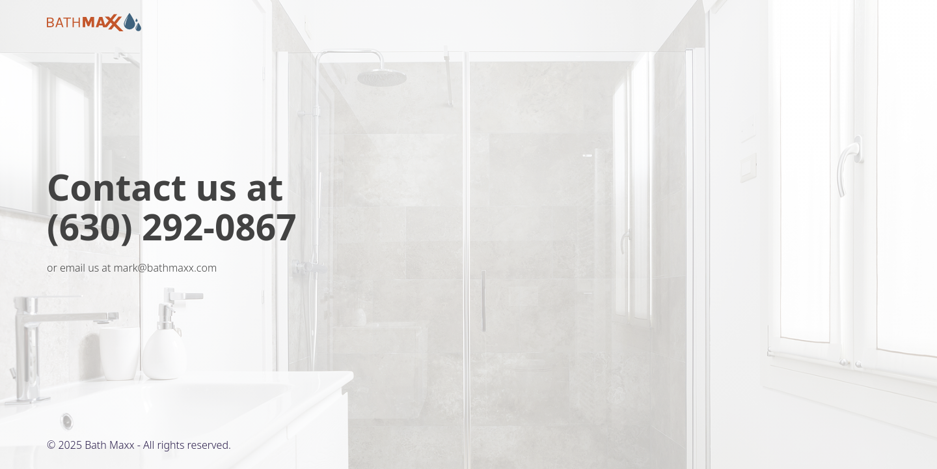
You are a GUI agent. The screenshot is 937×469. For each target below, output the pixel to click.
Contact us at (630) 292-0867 (172, 206)
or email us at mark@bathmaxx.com (132, 268)
